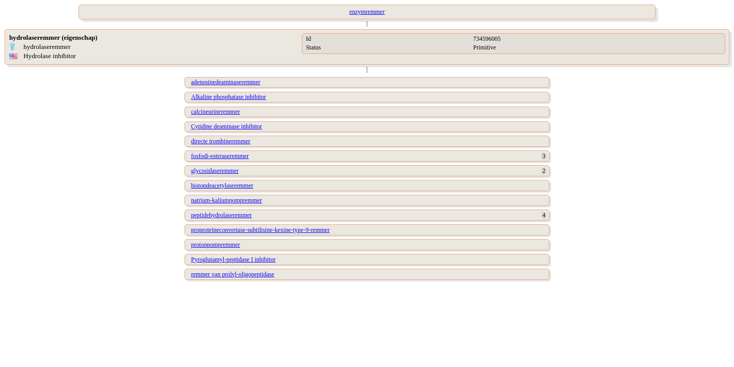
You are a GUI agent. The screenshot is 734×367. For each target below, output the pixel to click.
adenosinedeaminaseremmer (225, 82)
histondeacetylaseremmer (222, 185)
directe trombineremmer (220, 141)
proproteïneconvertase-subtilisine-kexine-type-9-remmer (260, 229)
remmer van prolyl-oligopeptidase (232, 274)
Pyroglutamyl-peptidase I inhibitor (233, 259)
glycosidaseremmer (215, 170)
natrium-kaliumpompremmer (226, 200)
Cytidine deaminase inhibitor (226, 126)
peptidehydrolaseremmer (221, 215)
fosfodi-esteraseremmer (220, 156)
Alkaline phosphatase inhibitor (228, 96)
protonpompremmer (215, 244)
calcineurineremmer (215, 111)
